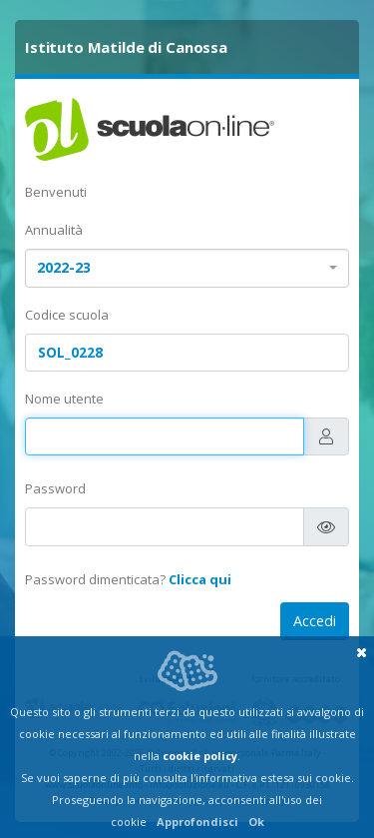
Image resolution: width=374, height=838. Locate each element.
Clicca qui (200, 579)
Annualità (54, 230)
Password (55, 488)
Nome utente (64, 399)
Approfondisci (197, 821)
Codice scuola (67, 315)
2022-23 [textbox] (64, 267)
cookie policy (200, 755)
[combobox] (187, 268)
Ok (256, 821)
